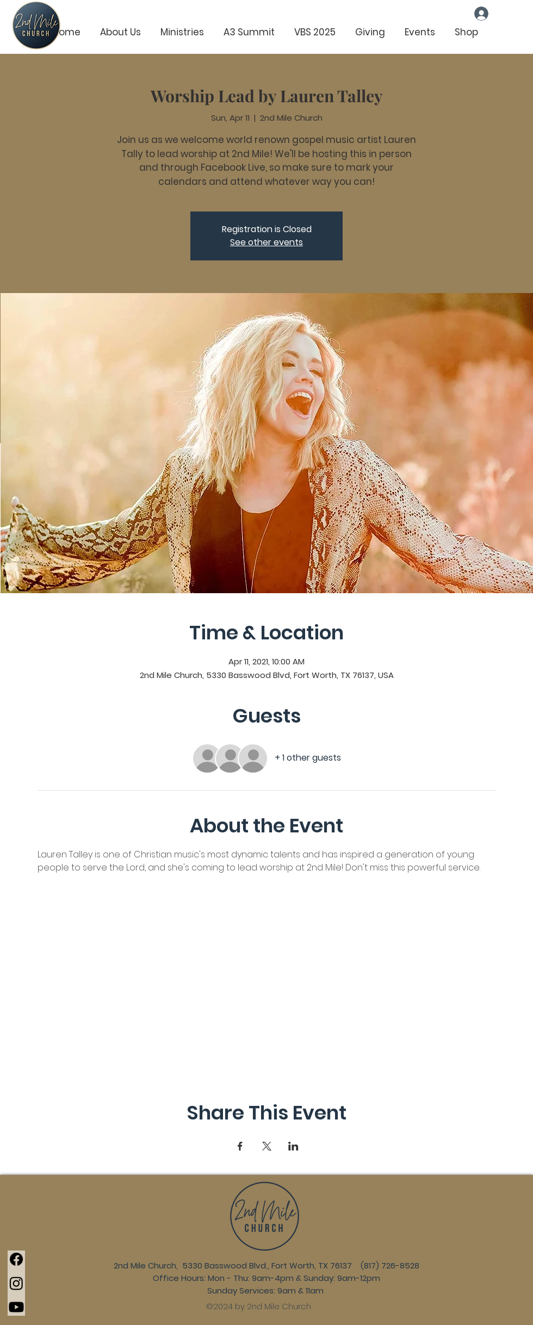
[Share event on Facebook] (240, 1146)
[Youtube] (16, 1307)
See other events (266, 242)
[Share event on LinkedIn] (293, 1146)
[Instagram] (16, 1283)
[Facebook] (16, 1259)
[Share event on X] (267, 1146)
